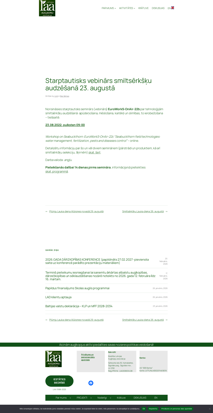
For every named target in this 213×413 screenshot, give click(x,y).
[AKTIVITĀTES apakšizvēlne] (127, 8)
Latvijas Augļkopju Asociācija (79, 8)
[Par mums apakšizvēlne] (70, 398)
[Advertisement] (106, 39)
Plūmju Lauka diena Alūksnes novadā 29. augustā (76, 211)
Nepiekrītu (153, 409)
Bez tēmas (64, 96)
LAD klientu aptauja (58, 297)
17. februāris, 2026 (163, 276)
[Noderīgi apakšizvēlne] (110, 398)
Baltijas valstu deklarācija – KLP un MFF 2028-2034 (78, 306)
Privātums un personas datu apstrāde (177, 409)
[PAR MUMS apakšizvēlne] (109, 8)
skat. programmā (56, 171)
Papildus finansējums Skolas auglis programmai (77, 288)
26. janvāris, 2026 (160, 288)
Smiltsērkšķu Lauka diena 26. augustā (143, 211)
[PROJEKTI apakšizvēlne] (91, 398)
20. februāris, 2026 (163, 261)
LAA (56, 96)
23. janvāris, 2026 (160, 306)
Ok (144, 409)
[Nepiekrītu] (209, 408)
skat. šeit (94, 152)
